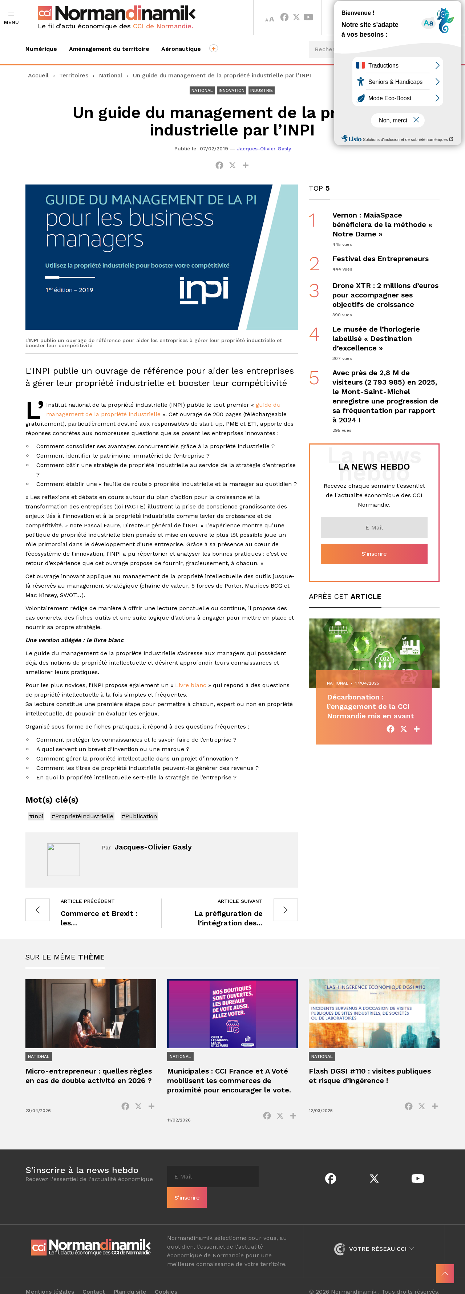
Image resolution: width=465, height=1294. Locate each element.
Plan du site (129, 1280)
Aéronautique (181, 48)
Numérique (41, 48)
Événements (413, 76)
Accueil (38, 75)
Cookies (166, 1280)
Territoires (360, 18)
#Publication (139, 816)
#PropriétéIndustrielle (82, 816)
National (110, 75)
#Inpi (36, 816)
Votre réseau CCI (374, 1237)
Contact (93, 1280)
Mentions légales (49, 1280)
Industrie (261, 90)
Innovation (231, 90)
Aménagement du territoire (109, 48)
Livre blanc (190, 685)
